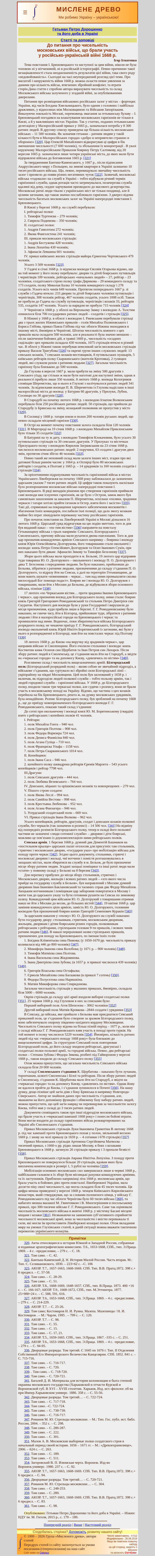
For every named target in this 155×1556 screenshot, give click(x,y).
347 (26, 1419)
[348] (121, 949)
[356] (114, 1088)
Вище (78, 1525)
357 (26, 1484)
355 (26, 1471)
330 (26, 1320)
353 (26, 1458)
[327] (89, 363)
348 (26, 1428)
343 (26, 1402)
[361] (46, 1215)
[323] (60, 265)
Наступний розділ (98, 1525)
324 (26, 1277)
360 (26, 1497)
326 (26, 1286)
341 (26, 1381)
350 (26, 1437)
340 (26, 1376)
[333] (79, 454)
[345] (128, 911)
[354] (88, 1034)
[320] (39, 142)
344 (26, 1406)
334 (26, 1337)
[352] (112, 1005)
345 (26, 1410)
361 (26, 1506)
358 (26, 1488)
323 (26, 1268)
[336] (77, 528)
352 (26, 1454)
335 (26, 1342)
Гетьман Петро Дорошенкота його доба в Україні (78, 31)
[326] (62, 351)
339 (26, 1372)
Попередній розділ (57, 1525)
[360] (119, 1199)
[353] (128, 1010)
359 (26, 1493)
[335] (126, 503)
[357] (125, 1137)
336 (26, 1350)
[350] (115, 975)
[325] (124, 314)
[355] (98, 1059)
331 (26, 1324)
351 (26, 1441)
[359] (104, 1166)
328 (26, 1307)
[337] (122, 552)
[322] (98, 175)
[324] (125, 305)
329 (26, 1311)
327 (26, 1298)
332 (26, 1328)
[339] (22, 637)
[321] (87, 158)
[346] (44, 932)
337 (26, 1363)
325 (26, 1281)
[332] (57, 433)
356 (26, 1479)
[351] (22, 1001)
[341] (111, 826)
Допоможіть (77, 1532)
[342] (53, 854)
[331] (22, 429)
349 (26, 1432)
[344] (98, 903)
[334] (36, 470)
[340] (124, 658)
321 (26, 1255)
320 (26, 1243)
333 (26, 1333)
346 (26, 1415)
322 (26, 1260)
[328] (59, 395)
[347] (75, 944)
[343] (95, 870)
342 (26, 1397)
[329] (22, 412)
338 (26, 1367)
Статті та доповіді (77, 40)
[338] (47, 588)
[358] (22, 1154)
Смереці (44, 1552)
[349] (22, 966)
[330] (74, 420)
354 (26, 1463)
